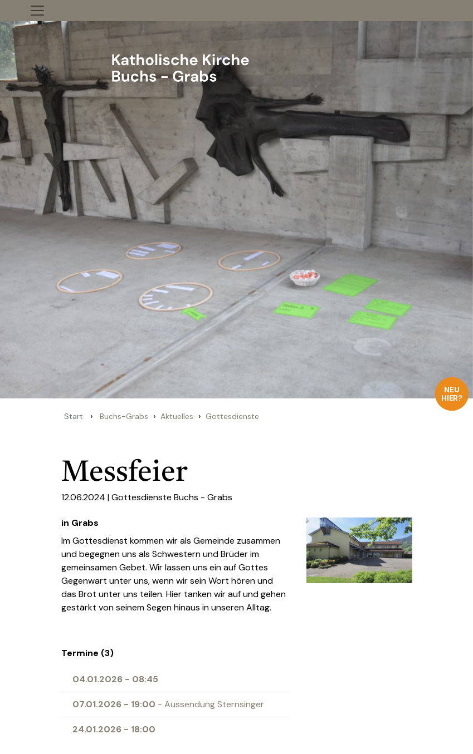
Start (73, 416)
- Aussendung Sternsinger (168, 704)
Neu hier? (452, 394)
